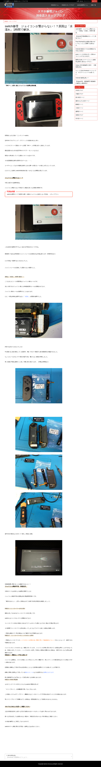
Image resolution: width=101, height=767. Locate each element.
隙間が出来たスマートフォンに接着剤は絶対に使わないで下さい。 (86, 60)
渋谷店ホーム (55, 5)
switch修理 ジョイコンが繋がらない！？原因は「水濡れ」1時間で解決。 (85, 30)
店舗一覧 (93, 5)
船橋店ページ (79, 104)
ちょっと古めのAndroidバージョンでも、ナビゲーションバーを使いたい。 (86, 72)
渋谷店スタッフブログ (68, 5)
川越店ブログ (79, 93)
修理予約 (94, 1)
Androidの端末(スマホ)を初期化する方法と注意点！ (86, 49)
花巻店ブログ (79, 115)
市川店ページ (79, 118)
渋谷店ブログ (79, 90)
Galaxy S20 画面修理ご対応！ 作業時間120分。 (86, 66)
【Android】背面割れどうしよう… (37, 756)
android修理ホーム (82, 5)
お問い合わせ (80, 1)
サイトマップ (87, 1)
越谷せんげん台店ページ (82, 101)
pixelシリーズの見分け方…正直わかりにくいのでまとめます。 (86, 55)
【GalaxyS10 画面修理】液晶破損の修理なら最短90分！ (85, 82)
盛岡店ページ (79, 111)
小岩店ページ (79, 108)
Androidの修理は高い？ (82, 77)
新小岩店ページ (80, 97)
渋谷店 (6, 21)
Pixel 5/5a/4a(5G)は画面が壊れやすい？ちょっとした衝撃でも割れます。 (85, 43)
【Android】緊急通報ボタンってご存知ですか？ (86, 37)
